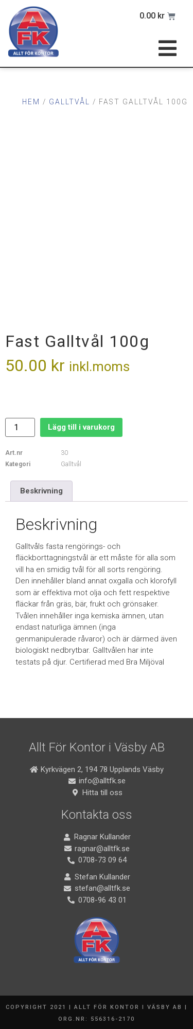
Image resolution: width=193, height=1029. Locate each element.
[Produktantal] (20, 427)
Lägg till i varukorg (81, 427)
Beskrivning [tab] (41, 490)
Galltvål (69, 102)
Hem (31, 102)
